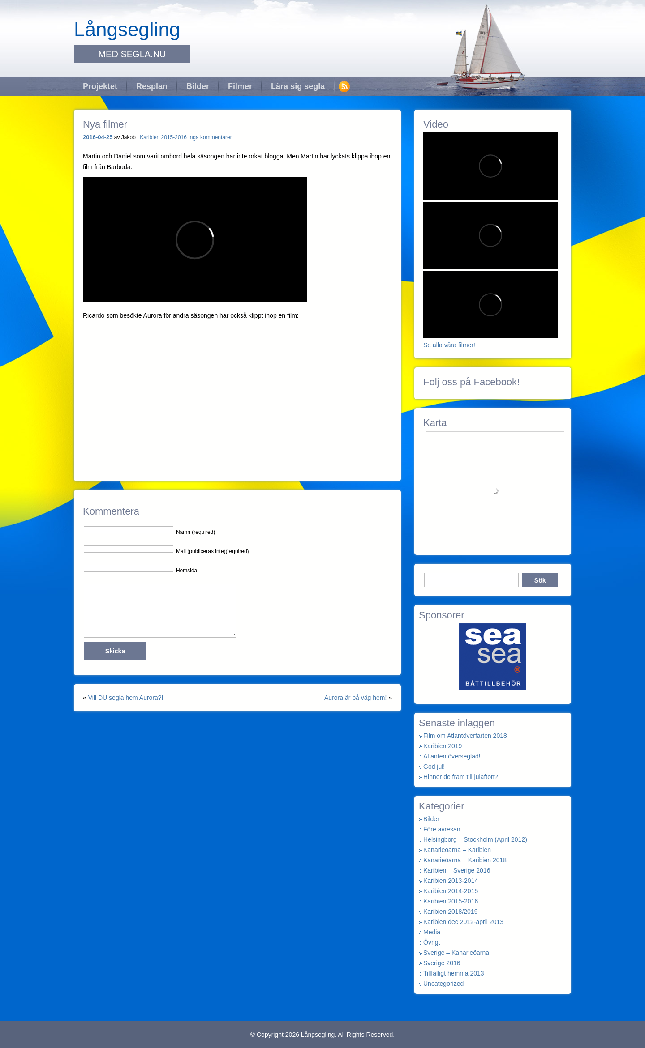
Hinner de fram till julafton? (460, 776)
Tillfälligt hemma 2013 (453, 973)
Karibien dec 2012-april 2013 (463, 921)
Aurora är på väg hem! (355, 697)
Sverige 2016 (441, 963)
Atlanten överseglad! (452, 756)
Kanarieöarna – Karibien (457, 849)
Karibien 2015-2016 (163, 137)
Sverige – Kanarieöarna (456, 952)
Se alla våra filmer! (449, 345)
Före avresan (441, 829)
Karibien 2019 (442, 746)
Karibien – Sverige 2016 (456, 870)
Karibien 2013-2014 (450, 880)
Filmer (240, 86)
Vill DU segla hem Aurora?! (125, 697)
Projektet (100, 86)
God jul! (434, 766)
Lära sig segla (298, 86)
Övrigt (431, 942)
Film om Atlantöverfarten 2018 (465, 735)
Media (431, 932)
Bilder (197, 86)
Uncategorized (443, 983)
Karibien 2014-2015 (450, 891)
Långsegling (127, 29)
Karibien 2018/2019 (450, 911)
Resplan (152, 86)
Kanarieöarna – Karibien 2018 (465, 860)
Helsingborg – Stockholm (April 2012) (475, 839)
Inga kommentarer (210, 137)
